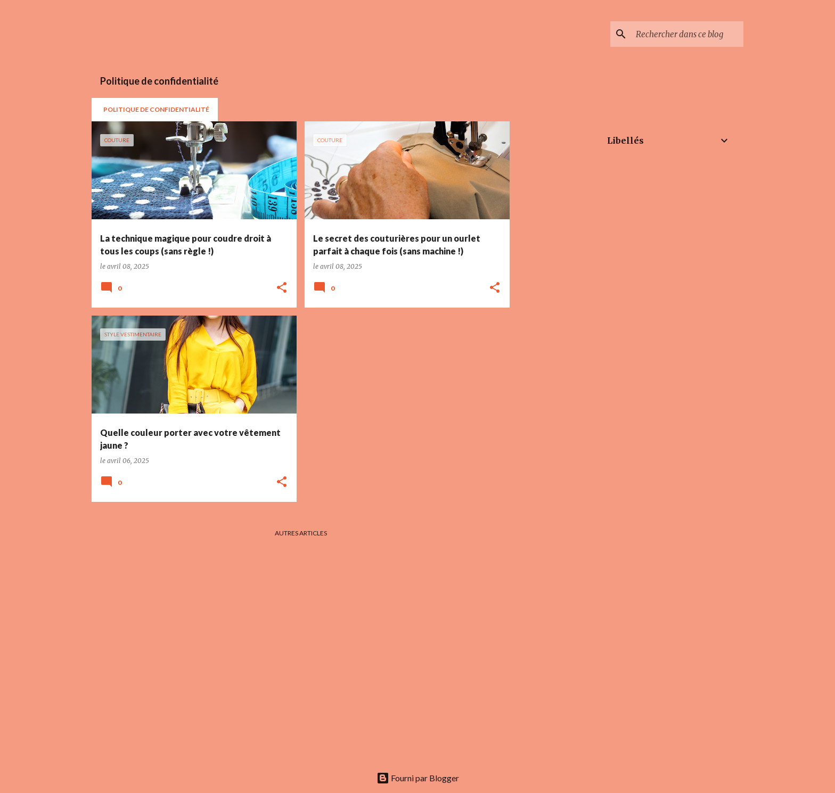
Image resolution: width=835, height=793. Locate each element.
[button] (281, 288)
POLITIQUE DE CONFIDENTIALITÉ (156, 109)
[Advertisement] (550, 281)
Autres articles (301, 533)
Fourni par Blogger (417, 778)
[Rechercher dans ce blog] (687, 34)
